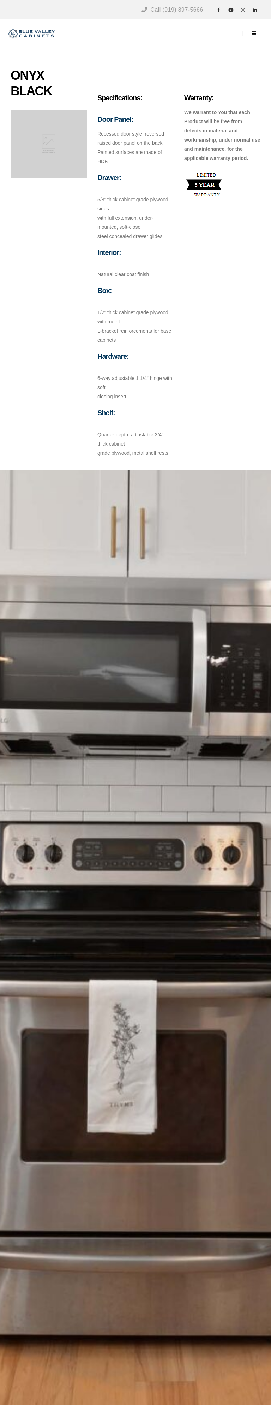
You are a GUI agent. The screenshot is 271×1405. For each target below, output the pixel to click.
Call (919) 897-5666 (172, 10)
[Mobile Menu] (253, 34)
